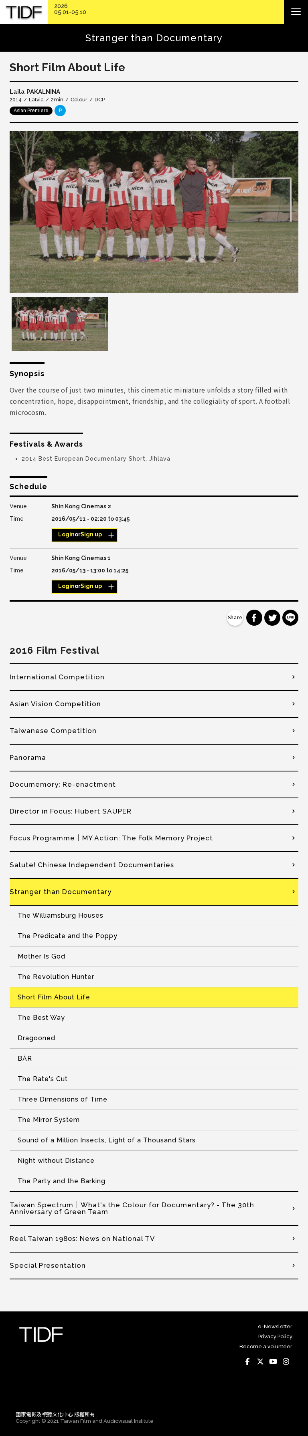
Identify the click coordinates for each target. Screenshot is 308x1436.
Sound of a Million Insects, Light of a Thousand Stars (107, 1140)
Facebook (247, 1361)
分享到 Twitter (272, 618)
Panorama (28, 757)
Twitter (260, 1361)
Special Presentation (48, 1265)
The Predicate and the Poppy (68, 936)
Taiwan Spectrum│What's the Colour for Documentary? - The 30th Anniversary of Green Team (132, 1208)
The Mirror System (49, 1120)
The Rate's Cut (43, 1079)
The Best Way (41, 1017)
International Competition (57, 677)
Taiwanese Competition (53, 731)
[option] (154, 212)
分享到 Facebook (254, 618)
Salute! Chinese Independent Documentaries (92, 865)
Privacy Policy (275, 1336)
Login (66, 534)
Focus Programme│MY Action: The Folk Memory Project (111, 838)
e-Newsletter (275, 1326)
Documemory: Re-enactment (63, 784)
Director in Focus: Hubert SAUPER (71, 811)
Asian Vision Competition (55, 704)
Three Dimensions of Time (62, 1099)
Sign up (91, 534)
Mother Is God (41, 956)
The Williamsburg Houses (60, 915)
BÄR (25, 1058)
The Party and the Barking (61, 1181)
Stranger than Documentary (60, 892)
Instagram (286, 1361)
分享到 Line (290, 618)
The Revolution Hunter (56, 977)
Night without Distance (56, 1160)
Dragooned (36, 1038)
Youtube (273, 1361)
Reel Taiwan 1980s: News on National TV (82, 1239)
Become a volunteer (265, 1346)
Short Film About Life (54, 997)
